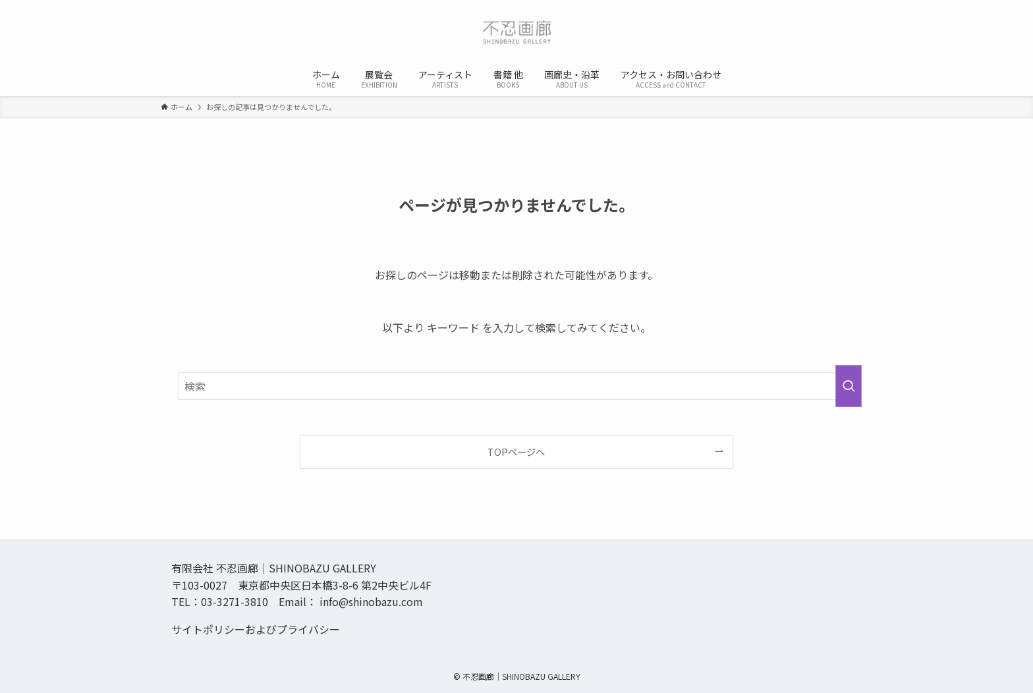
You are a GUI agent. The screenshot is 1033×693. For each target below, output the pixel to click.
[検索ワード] (516, 386)
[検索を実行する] (848, 386)
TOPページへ (516, 451)
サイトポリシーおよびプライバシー (255, 629)
